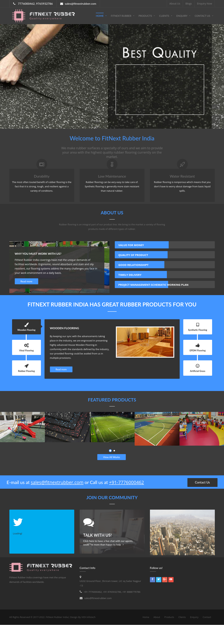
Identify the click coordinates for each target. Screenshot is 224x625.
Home (100, 15)
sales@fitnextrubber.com (57, 482)
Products (145, 15)
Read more (26, 281)
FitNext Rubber (121, 15)
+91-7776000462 (126, 482)
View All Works (111, 457)
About (157, 617)
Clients (164, 15)
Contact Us (202, 15)
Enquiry (182, 15)
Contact (207, 617)
